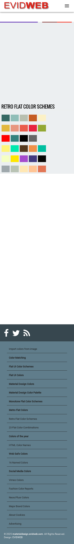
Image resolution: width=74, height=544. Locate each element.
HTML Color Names (20, 445)
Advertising (15, 523)
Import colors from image (23, 348)
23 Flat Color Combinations (24, 427)
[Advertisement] (37, 63)
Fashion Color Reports (21, 488)
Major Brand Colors (19, 506)
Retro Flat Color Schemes (23, 418)
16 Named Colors (18, 462)
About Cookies (17, 514)
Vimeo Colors (16, 480)
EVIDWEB (17, 537)
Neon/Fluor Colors (19, 497)
